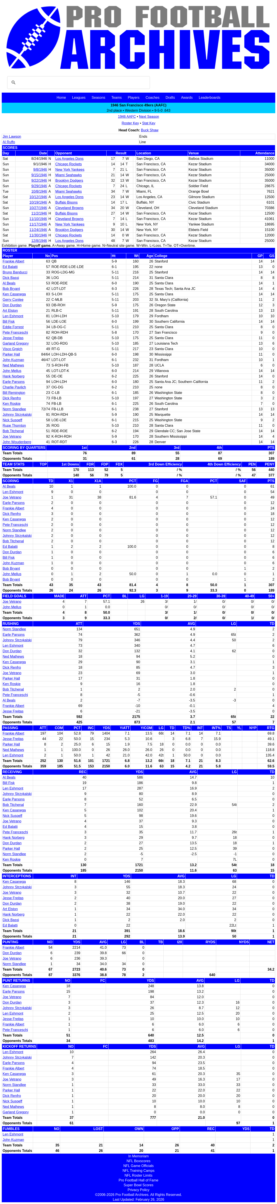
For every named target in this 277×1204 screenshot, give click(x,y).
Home (61, 97)
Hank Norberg (14, 376)
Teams (116, 97)
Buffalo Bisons (66, 202)
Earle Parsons (14, 382)
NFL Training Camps (138, 1170)
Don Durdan (12, 305)
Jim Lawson (12, 136)
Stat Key (148, 123)
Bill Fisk (9, 321)
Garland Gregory (16, 343)
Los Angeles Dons (69, 158)
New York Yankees (69, 169)
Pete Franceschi (15, 332)
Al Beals (9, 283)
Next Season (149, 116)
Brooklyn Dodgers (69, 180)
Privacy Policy (138, 1190)
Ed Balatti (10, 267)
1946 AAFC (127, 116)
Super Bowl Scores (138, 1185)
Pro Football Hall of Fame (138, 1180)
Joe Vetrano (12, 436)
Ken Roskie (12, 403)
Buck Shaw (149, 130)
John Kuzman (13, 360)
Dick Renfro (12, 398)
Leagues (78, 97)
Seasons (98, 97)
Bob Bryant (11, 289)
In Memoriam (138, 1156)
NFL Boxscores (139, 1161)
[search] (78, 82)
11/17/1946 (38, 224)
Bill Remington (14, 393)
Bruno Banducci (15, 272)
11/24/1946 (38, 230)
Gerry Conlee (13, 299)
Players (133, 97)
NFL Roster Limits (138, 1175)
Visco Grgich (12, 349)
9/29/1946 (39, 186)
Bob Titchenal (13, 431)
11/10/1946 (38, 219)
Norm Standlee (14, 409)
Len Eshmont (13, 316)
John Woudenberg (17, 442)
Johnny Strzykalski (17, 414)
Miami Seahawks (68, 175)
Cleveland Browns (69, 208)
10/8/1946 (39, 191)
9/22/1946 (39, 180)
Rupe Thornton (14, 425)
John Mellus (12, 371)
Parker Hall (11, 354)
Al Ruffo (9, 142)
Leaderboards (209, 97)
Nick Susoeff (12, 420)
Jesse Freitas (13, 338)
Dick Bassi (11, 278)
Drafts (170, 97)
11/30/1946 (38, 235)
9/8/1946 (40, 169)
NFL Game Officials (138, 1166)
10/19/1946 (38, 202)
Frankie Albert (13, 261)
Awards (187, 97)
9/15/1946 (39, 175)
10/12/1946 (38, 197)
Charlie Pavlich (14, 387)
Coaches (153, 97)
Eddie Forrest (13, 327)
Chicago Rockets (68, 164)
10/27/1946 (38, 208)
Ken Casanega (14, 294)
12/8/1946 (39, 241)
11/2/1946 (39, 213)
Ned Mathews (13, 365)
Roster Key (130, 123)
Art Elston (10, 310)
